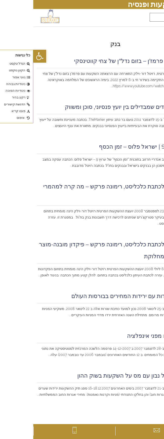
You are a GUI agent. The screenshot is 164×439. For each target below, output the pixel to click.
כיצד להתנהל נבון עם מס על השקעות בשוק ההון (102, 375)
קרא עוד (153, 92)
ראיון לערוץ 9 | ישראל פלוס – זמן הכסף (113, 146)
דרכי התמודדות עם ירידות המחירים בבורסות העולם (99, 296)
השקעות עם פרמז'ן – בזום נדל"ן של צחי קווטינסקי (100, 60)
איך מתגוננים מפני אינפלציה (127, 335)
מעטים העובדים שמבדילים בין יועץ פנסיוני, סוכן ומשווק (96, 106)
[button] (6, 56)
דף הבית (154, 35)
